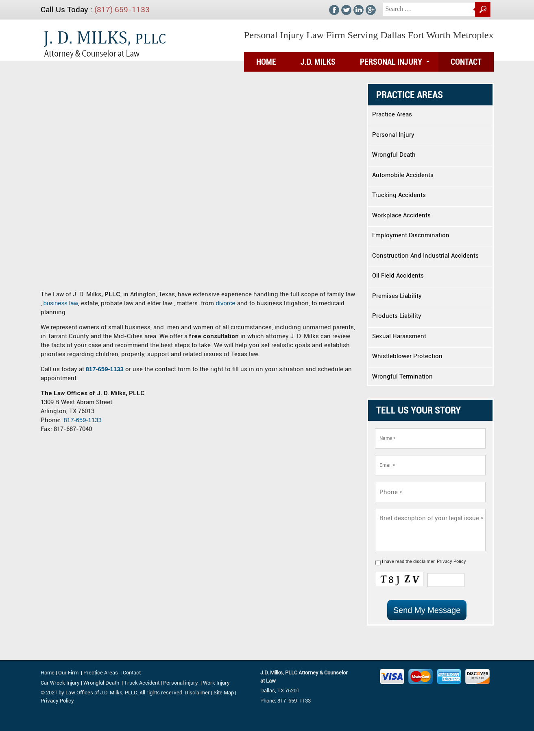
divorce (226, 303)
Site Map (224, 692)
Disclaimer (197, 692)
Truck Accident (141, 683)
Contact (466, 62)
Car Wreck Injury (60, 683)
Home (266, 62)
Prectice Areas (100, 673)
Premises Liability (397, 296)
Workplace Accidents (401, 215)
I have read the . (424, 561)
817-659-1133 (105, 369)
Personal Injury (391, 62)
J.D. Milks (318, 62)
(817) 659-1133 (122, 9)
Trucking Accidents (399, 195)
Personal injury (181, 683)
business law (61, 303)
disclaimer (423, 561)
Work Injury (216, 683)
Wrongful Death (394, 154)
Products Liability (396, 316)
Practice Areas (392, 114)
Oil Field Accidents (398, 275)
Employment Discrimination (410, 235)
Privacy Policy (451, 561)
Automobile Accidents (403, 175)
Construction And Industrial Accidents (425, 255)
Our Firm (68, 673)
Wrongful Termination (402, 376)
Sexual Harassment (399, 336)
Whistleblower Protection (407, 356)
